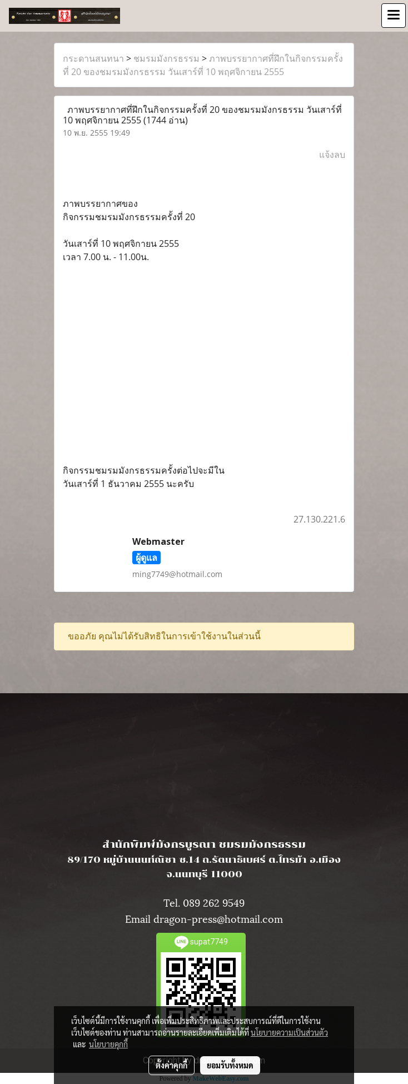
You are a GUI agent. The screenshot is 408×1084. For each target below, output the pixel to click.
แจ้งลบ (332, 154)
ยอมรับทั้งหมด (230, 1065)
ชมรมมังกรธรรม (166, 58)
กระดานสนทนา (93, 58)
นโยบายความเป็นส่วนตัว (289, 1032)
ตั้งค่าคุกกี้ (171, 1065)
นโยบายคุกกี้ (108, 1044)
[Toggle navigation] (393, 15)
